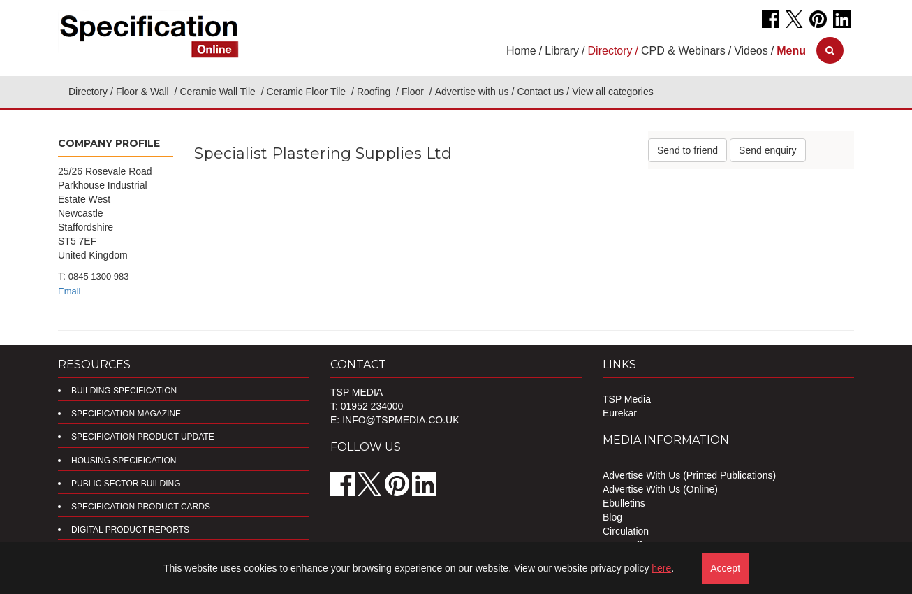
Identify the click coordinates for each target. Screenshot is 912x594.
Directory (88, 91)
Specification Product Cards (140, 507)
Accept (725, 568)
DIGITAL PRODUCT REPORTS (130, 530)
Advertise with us (472, 91)
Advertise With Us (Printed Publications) (689, 475)
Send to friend (687, 150)
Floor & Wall (144, 91)
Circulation (626, 531)
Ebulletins (624, 503)
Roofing (375, 91)
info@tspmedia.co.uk (400, 420)
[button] (791, 50)
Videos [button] (751, 51)
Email (69, 291)
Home (521, 51)
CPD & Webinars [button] (683, 51)
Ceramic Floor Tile (307, 91)
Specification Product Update (142, 437)
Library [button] (562, 51)
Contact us (540, 91)
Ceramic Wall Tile (218, 91)
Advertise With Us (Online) (660, 489)
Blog (612, 517)
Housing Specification (123, 460)
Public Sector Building (125, 483)
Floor (414, 91)
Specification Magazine (126, 414)
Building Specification (124, 391)
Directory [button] (610, 51)
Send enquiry (768, 150)
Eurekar (620, 413)
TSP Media (627, 399)
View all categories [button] (612, 91)
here (661, 568)
